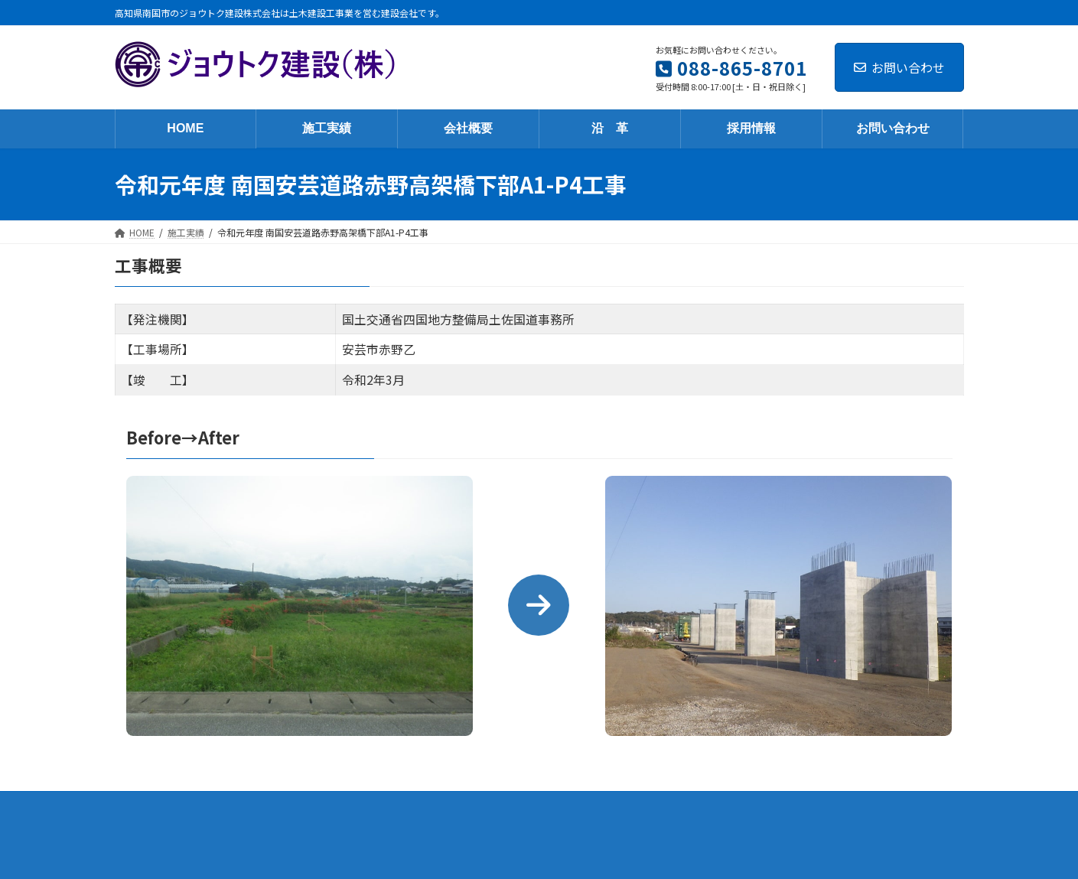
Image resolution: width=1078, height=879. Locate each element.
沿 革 (505, 805)
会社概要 (443, 805)
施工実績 (375, 805)
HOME (314, 805)
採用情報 (568, 805)
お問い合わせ (899, 67)
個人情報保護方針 (740, 805)
